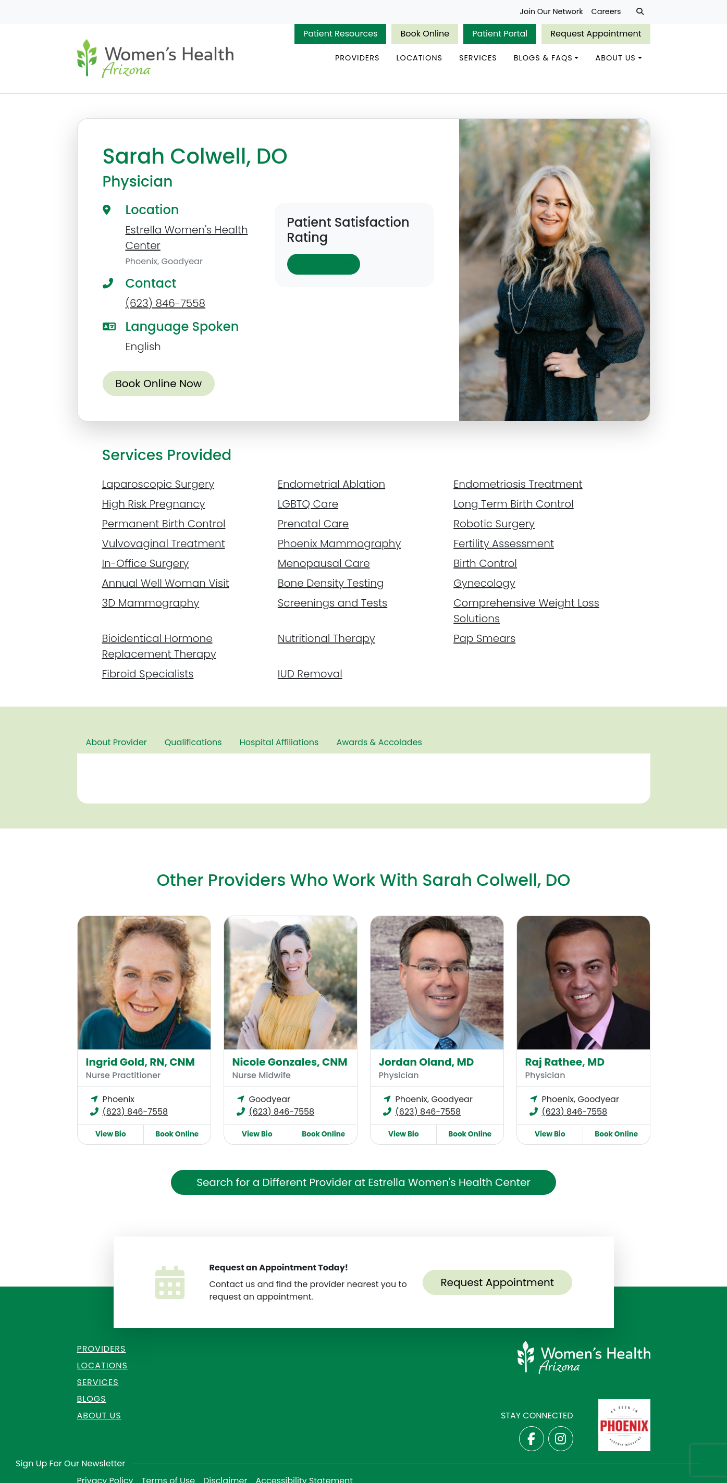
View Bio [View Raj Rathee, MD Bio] (550, 1134)
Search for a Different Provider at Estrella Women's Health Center (363, 1182)
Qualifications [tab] (193, 742)
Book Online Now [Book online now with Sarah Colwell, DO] (159, 383)
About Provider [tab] (116, 742)
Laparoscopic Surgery (158, 484)
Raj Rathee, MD (565, 1062)
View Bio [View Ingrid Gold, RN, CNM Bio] (110, 1134)
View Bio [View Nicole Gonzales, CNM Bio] (257, 1134)
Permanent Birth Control (164, 523)
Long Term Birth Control (513, 504)
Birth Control (485, 563)
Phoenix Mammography (339, 543)
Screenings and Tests (332, 603)
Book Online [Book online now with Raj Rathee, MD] (616, 1134)
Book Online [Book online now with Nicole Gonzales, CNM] (323, 1134)
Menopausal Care (324, 563)
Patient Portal (499, 34)
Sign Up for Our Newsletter (70, 1463)
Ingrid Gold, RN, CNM (140, 1062)
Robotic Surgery (494, 523)
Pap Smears (484, 638)
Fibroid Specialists (148, 673)
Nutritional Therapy (326, 638)
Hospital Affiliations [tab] (279, 742)
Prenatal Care (313, 523)
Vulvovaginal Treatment (163, 543)
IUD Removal (310, 673)
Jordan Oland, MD (426, 1062)
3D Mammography (151, 603)
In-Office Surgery (145, 563)
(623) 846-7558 (166, 303)
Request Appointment (595, 34)
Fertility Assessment (503, 543)
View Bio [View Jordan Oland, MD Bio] (403, 1134)
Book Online (424, 34)
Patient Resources (340, 34)
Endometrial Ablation (331, 484)
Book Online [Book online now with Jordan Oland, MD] (469, 1134)
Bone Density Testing (331, 583)
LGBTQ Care (308, 504)
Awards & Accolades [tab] (379, 742)
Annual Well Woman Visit (165, 583)
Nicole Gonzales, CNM (290, 1062)
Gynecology (484, 583)
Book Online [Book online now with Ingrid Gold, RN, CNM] (177, 1134)
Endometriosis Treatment (518, 484)
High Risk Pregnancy (153, 504)
